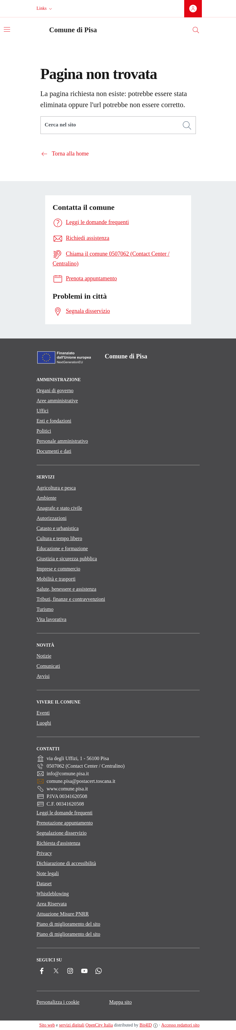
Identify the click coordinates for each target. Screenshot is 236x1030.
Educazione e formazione (62, 548)
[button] (45, 8)
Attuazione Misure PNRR (63, 914)
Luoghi (44, 723)
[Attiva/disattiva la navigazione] (7, 29)
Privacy (44, 853)
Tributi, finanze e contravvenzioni (71, 599)
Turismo (45, 609)
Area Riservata (52, 903)
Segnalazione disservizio (62, 833)
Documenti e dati (54, 451)
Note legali (48, 873)
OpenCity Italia (99, 1025)
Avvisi (43, 676)
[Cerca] (187, 125)
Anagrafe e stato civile (59, 508)
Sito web (47, 1025)
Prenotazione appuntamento (65, 823)
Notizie (44, 656)
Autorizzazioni (52, 518)
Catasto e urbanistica (58, 528)
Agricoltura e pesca (56, 488)
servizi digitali (71, 1025)
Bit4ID (145, 1025)
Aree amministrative (57, 400)
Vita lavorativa (52, 619)
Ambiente (47, 498)
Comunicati (48, 666)
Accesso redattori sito (180, 1025)
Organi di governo (55, 390)
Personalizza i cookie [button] (58, 1002)
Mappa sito (120, 1002)
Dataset (44, 883)
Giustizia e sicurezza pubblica (67, 558)
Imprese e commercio (59, 568)
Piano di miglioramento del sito (68, 924)
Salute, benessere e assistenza (66, 589)
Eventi (43, 713)
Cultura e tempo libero (59, 538)
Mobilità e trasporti (56, 579)
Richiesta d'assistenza (58, 843)
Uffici (43, 410)
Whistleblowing (53, 893)
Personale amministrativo (62, 441)
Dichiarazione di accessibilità (66, 863)
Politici (44, 431)
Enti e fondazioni (54, 421)
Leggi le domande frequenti (65, 812)
